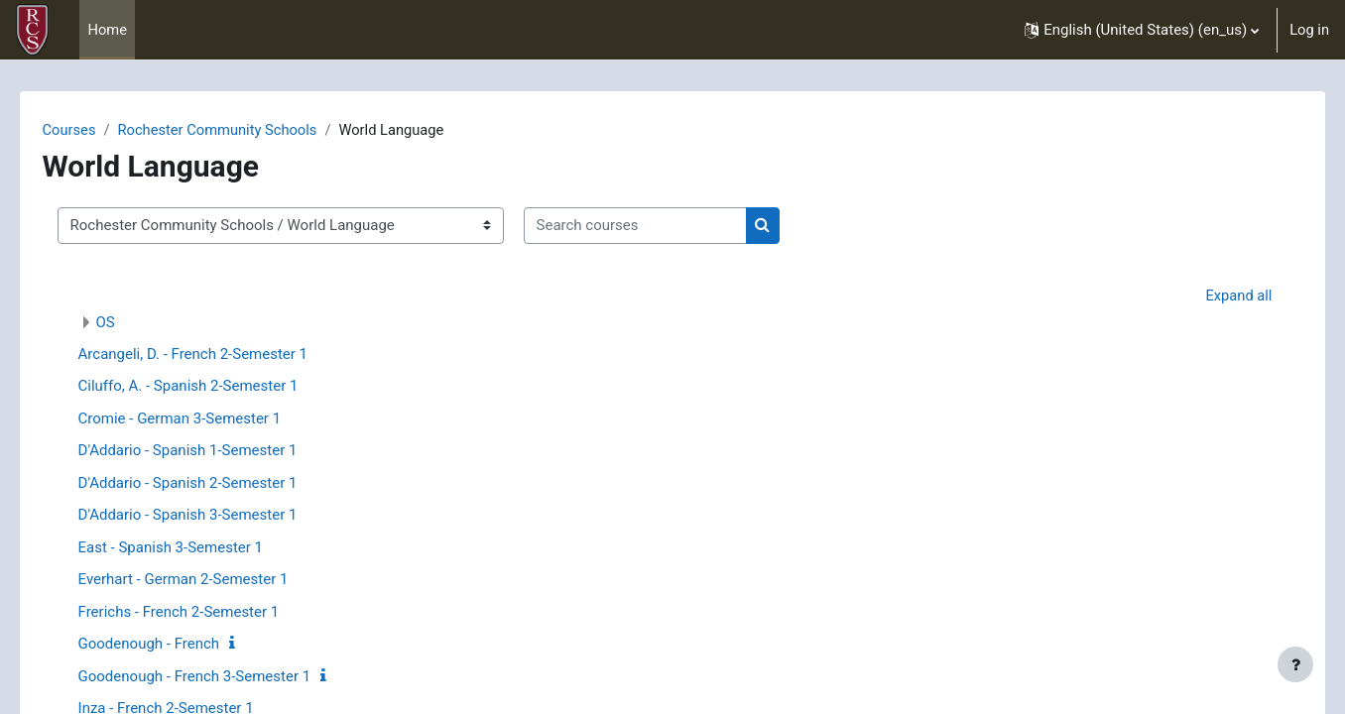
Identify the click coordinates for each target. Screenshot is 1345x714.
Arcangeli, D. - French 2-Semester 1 (221, 355)
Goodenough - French (177, 645)
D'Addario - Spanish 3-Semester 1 (215, 516)
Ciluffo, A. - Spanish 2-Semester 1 (216, 387)
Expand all (1210, 295)
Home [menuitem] (107, 30)
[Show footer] (1295, 664)
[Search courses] (663, 226)
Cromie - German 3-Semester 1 (207, 419)
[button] (1141, 30)
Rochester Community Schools (248, 130)
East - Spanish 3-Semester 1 (198, 548)
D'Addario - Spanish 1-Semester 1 (215, 451)
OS (133, 323)
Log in (1308, 30)
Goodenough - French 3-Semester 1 (222, 677)
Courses (97, 130)
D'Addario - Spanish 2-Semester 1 (215, 484)
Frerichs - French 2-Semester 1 (206, 613)
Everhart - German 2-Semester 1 (211, 580)
